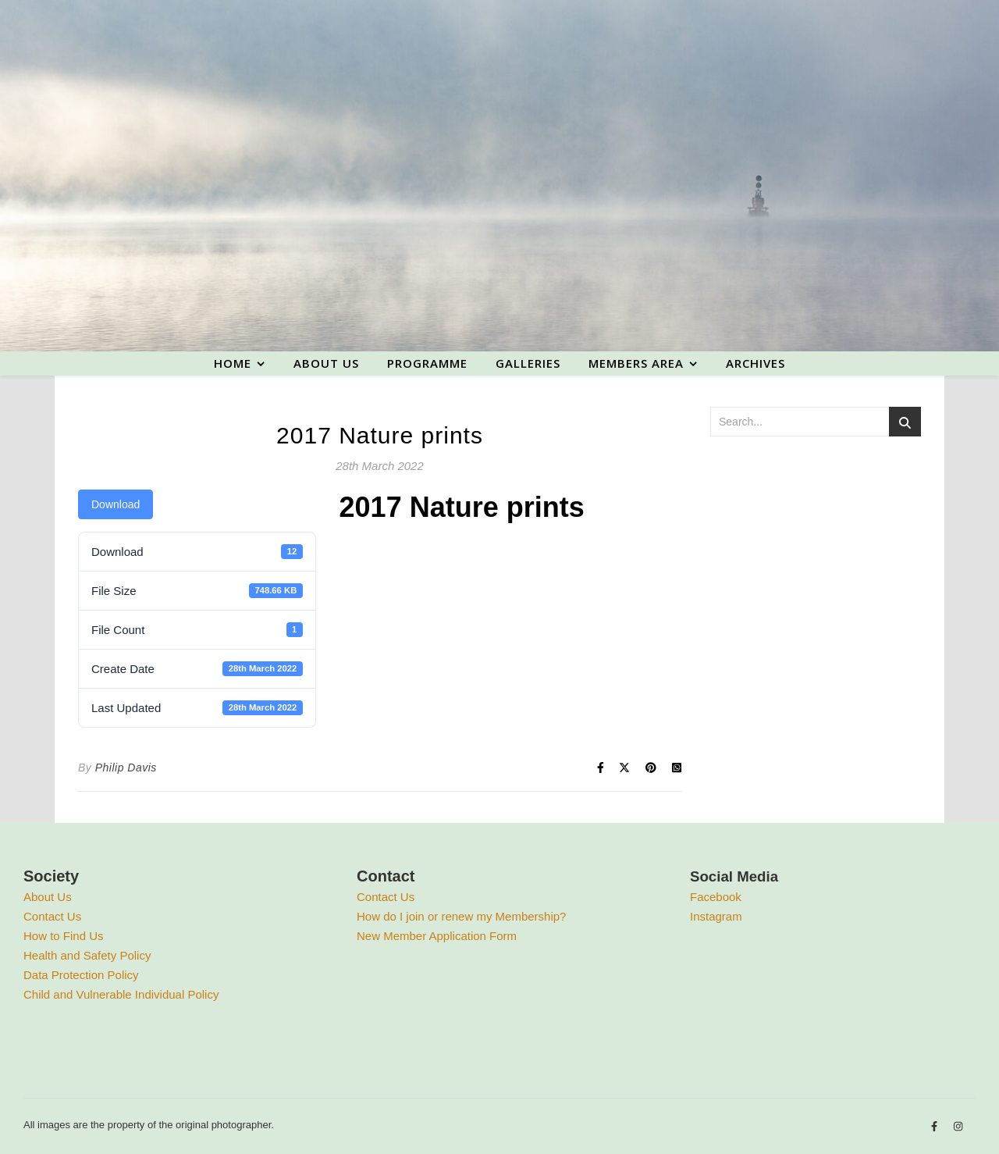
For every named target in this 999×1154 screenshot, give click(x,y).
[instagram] (958, 1127)
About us (326, 363)
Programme (427, 363)
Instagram (716, 916)
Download (115, 504)
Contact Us (52, 916)
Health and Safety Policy (87, 955)
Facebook (715, 896)
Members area (636, 363)
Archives (755, 363)
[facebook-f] (935, 1127)
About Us (47, 896)
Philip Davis (126, 767)
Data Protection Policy (81, 974)
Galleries (528, 363)
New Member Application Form (437, 935)
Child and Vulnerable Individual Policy (121, 994)
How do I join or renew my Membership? (461, 916)
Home (232, 363)
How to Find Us (63, 935)
